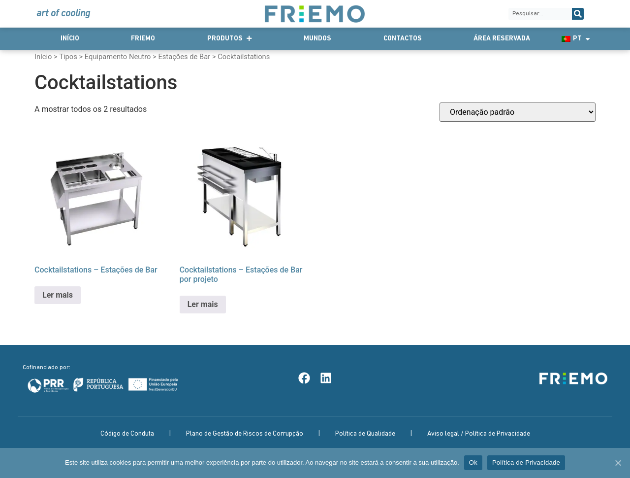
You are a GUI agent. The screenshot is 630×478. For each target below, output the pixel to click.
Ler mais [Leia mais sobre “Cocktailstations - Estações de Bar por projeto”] (203, 304)
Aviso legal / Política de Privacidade (478, 434)
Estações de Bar (184, 56)
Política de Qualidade (365, 434)
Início (70, 38)
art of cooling (63, 14)
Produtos (229, 38)
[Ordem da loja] (518, 112)
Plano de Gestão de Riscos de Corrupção (244, 434)
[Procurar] (578, 14)
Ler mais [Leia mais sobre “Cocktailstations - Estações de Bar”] (57, 295)
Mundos (317, 38)
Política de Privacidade (526, 462)
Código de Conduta (127, 434)
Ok (473, 462)
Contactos (402, 38)
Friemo (143, 38)
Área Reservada (501, 38)
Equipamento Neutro (118, 56)
